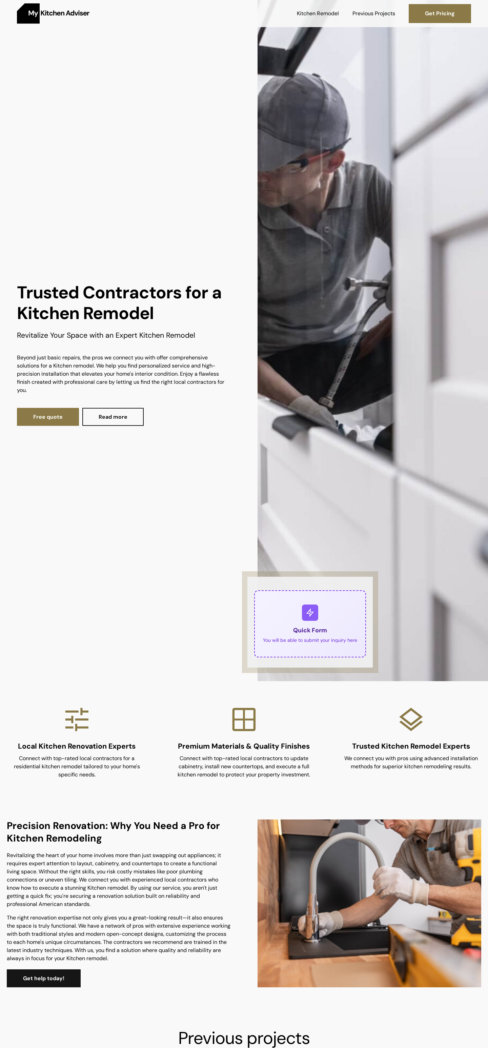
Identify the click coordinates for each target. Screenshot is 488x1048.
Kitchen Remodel (318, 13)
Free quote (48, 416)
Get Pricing (440, 13)
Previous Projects (373, 13)
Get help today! (43, 978)
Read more (113, 416)
